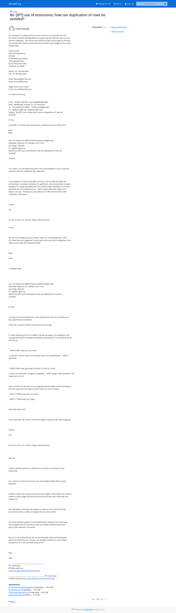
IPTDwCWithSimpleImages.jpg (21, 587)
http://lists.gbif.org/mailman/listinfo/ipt (24, 571)
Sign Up (129, 4)
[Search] (165, 4)
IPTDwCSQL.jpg (15, 590)
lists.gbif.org (15, 3)
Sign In (117, 4)
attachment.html (15, 595)
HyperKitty (88, 609)
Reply (12, 602)
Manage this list (103, 4)
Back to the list (117, 31)
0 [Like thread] (93, 599)
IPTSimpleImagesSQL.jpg (19, 592)
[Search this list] (149, 4)
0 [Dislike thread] (98, 599)
